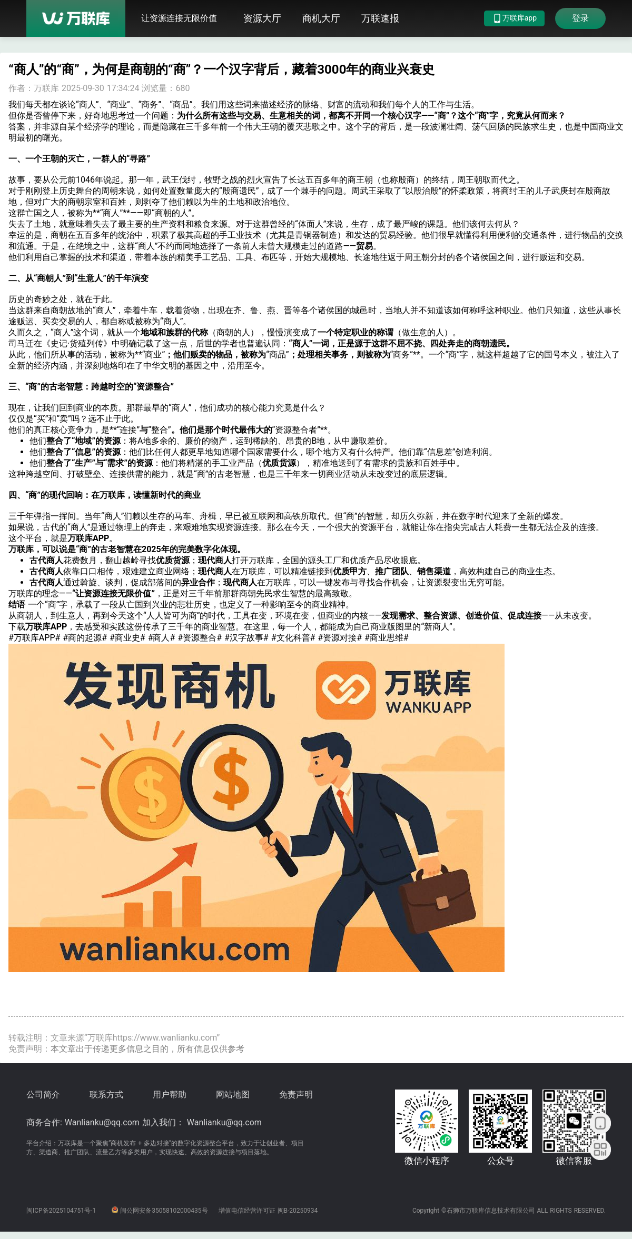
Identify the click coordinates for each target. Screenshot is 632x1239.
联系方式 (106, 1095)
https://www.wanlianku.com (165, 1038)
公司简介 (43, 1095)
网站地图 (233, 1095)
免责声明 (296, 1095)
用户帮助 (169, 1095)
